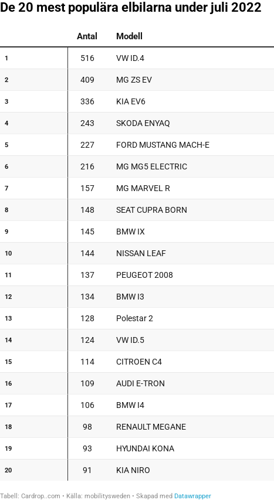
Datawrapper (192, 496)
